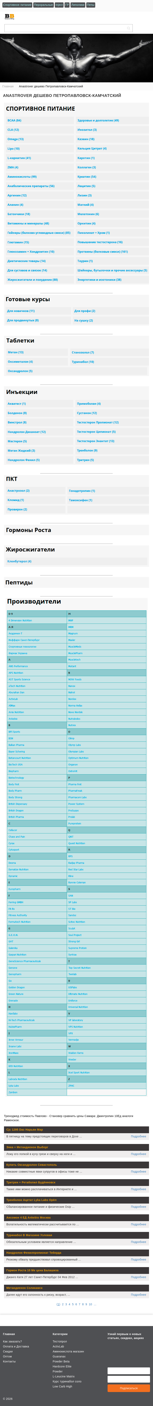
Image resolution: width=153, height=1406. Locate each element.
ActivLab (58, 1346)
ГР (67, 4)
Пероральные (43, 4)
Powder (58, 1371)
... (95, 1304)
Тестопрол (60, 1341)
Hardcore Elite (62, 1366)
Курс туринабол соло (67, 1381)
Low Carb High (62, 1386)
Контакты (9, 1361)
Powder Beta (61, 1361)
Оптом (7, 1356)
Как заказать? (12, 1341)
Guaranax (59, 1356)
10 (90, 1304)
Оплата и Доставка (16, 1346)
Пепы (90, 4)
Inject (59, 4)
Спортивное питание (17, 4)
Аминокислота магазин (68, 1351)
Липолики (77, 4)
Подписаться (129, 1388)
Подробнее (138, 1136)
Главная (9, 1334)
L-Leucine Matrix (64, 1376)
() (58, 1304)
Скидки (8, 1351)
